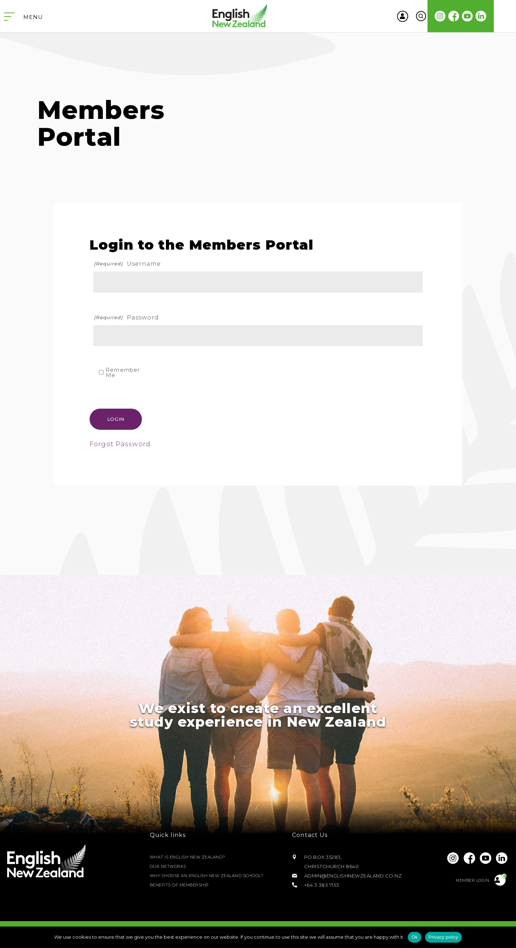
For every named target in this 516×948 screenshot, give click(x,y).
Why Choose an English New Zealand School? (216, 877)
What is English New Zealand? (192, 858)
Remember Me (123, 372)
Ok (414, 937)
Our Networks (171, 867)
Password (126, 317)
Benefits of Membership (184, 886)
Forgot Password (120, 445)
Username (127, 264)
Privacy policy (443, 937)
